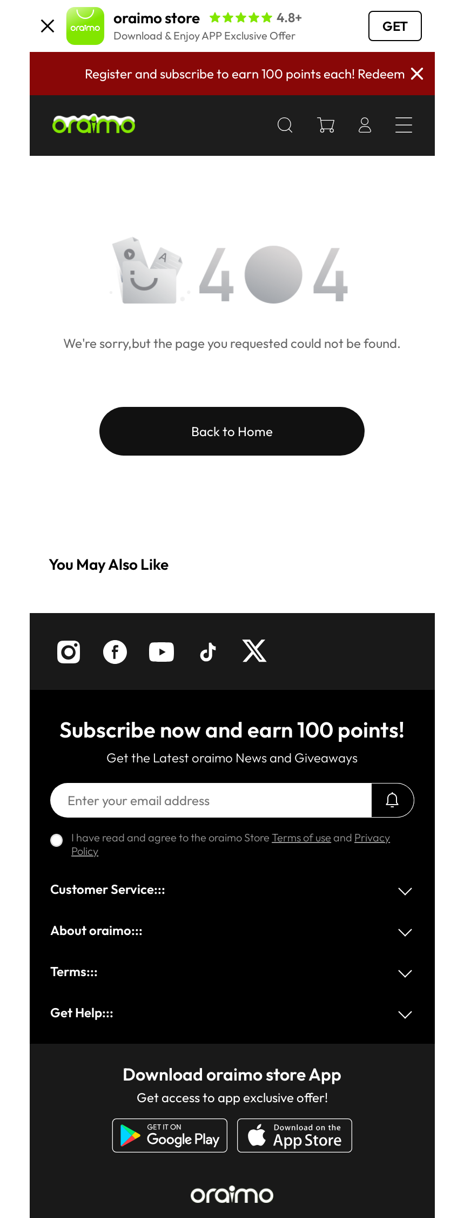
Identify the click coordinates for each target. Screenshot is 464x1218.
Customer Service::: (107, 889)
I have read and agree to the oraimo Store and (230, 844)
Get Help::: (81, 1012)
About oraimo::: (96, 930)
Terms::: (74, 971)
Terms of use (301, 837)
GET (395, 26)
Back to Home (232, 431)
